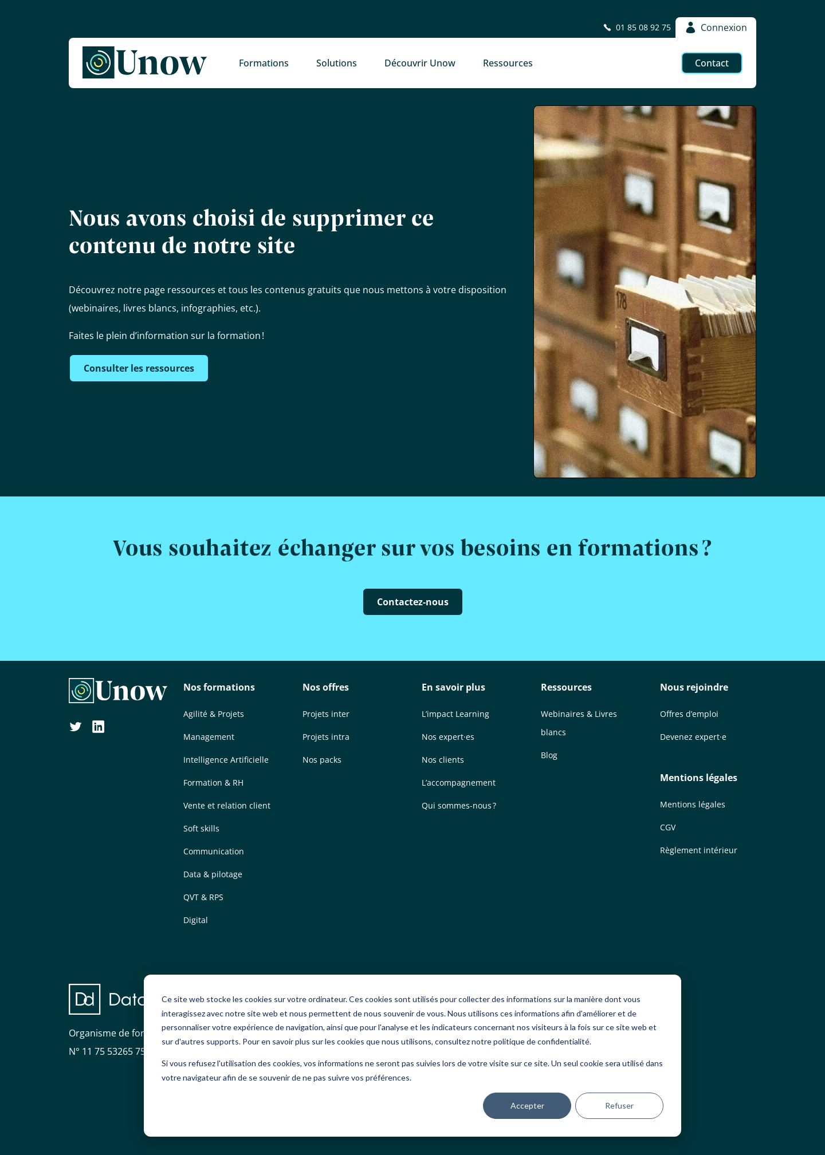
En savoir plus (453, 687)
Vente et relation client (226, 805)
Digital (195, 919)
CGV (667, 827)
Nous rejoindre (694, 687)
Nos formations (219, 687)
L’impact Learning (455, 713)
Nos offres (325, 687)
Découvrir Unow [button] (419, 63)
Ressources (566, 687)
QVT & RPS (203, 897)
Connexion (716, 27)
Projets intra (325, 736)
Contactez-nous (413, 602)
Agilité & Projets (213, 713)
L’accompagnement (459, 782)
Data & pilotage (212, 874)
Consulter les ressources (139, 368)
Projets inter (325, 713)
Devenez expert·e (693, 736)
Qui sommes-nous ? (459, 805)
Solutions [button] (336, 63)
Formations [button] (264, 63)
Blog (549, 755)
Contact (712, 63)
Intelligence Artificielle (226, 759)
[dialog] (412, 1056)
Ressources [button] (508, 63)
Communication (213, 851)
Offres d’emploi (689, 713)
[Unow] (144, 63)
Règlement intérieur (698, 850)
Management (208, 736)
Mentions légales (698, 777)
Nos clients (443, 759)
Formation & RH (213, 782)
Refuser (619, 1105)
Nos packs (321, 759)
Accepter (527, 1105)
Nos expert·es (448, 736)
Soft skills (201, 828)
